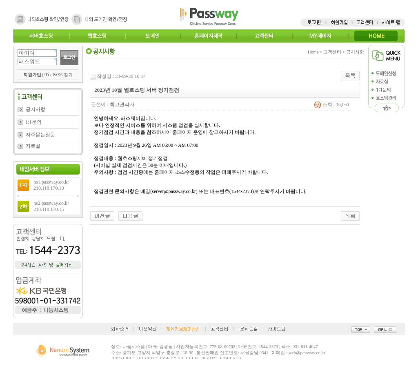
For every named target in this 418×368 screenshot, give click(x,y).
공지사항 (35, 109)
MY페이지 (320, 36)
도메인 (153, 36)
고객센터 (264, 36)
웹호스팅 (97, 36)
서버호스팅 (41, 36)
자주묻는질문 (40, 134)
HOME (376, 36)
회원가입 (32, 74)
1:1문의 (34, 122)
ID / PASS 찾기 (58, 74)
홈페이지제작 (208, 36)
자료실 (33, 146)
